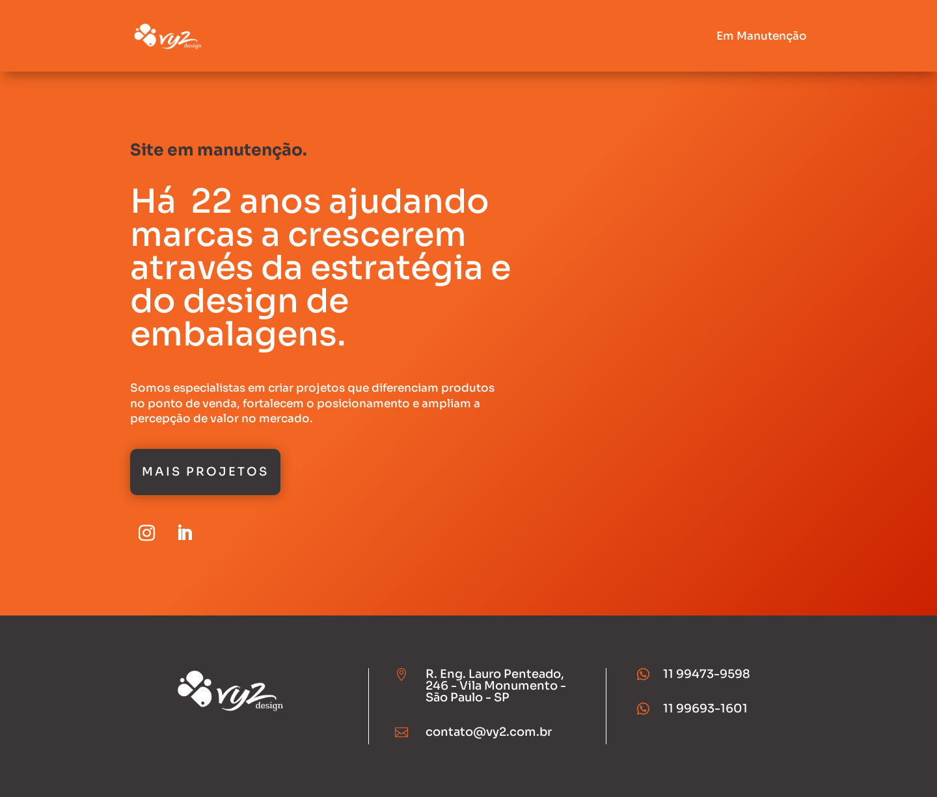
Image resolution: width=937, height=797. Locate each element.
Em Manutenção (761, 36)
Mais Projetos (205, 472)
